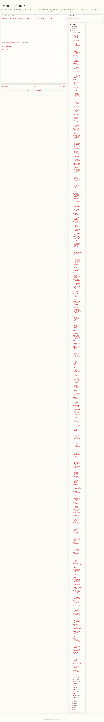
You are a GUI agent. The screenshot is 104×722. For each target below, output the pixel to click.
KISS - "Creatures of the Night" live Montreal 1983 (77, 620)
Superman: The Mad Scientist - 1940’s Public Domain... (77, 538)
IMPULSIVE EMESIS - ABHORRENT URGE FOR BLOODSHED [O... (76, 95)
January (75, 697)
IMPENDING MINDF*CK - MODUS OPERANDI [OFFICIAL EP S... (76, 385)
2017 (73, 707)
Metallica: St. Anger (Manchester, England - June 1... (77, 487)
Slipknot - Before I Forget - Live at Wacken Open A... (76, 348)
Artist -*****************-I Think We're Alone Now (77, 548)
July (74, 685)
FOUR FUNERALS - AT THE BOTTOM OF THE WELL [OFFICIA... (76, 103)
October (75, 679)
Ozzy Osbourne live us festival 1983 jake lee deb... (76, 581)
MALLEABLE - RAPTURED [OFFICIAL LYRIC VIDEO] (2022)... (76, 159)
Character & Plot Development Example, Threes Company (76, 659)
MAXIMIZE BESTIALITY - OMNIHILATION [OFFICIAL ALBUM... (76, 673)
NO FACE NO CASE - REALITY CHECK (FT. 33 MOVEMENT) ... (76, 363)
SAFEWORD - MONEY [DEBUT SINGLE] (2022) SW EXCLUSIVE (76, 267)
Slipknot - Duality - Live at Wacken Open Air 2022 (76, 342)
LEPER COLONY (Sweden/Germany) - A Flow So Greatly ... (77, 165)
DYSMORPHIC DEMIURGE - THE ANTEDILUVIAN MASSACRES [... (76, 187)
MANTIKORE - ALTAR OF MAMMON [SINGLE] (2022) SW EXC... (76, 151)
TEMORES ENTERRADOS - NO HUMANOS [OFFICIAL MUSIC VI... (76, 216)
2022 (73, 30)
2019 (73, 703)
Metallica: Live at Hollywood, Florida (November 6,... (76, 634)
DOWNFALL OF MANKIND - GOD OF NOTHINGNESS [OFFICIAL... (77, 51)
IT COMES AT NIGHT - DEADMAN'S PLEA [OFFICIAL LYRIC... (76, 372)
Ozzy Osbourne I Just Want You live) (76, 576)
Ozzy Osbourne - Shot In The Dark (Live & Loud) (76, 571)
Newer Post (5, 86)
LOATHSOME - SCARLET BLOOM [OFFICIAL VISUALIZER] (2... (76, 43)
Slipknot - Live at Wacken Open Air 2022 (76, 332)
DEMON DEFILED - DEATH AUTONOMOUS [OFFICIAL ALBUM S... (76, 123)
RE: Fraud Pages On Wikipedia (76, 650)
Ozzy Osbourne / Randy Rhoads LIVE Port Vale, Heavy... (77, 586)
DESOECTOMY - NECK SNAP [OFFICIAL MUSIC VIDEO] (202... (77, 172)
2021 (73, 699)
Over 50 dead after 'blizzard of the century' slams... (76, 463)
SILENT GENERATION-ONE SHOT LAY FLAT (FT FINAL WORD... (76, 82)
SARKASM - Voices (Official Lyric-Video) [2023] (76, 195)
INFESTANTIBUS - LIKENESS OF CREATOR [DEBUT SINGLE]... (77, 201)
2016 (73, 709)
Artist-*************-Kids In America (76, 559)
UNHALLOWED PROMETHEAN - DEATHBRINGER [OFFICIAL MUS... (76, 74)
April (74, 691)
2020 (73, 701)
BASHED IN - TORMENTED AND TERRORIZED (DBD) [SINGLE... (76, 208)
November (75, 677)
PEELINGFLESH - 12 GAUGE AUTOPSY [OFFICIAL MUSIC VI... (76, 138)
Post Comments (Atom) (37, 90)
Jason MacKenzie (76, 18)
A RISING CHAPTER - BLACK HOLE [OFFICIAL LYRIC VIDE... (76, 110)
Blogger (59, 719)
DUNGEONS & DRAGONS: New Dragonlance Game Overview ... (76, 479)
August (74, 683)
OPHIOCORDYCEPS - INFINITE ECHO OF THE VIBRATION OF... (77, 179)
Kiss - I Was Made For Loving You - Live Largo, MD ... (77, 627)
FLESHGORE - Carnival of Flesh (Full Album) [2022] (76, 407)
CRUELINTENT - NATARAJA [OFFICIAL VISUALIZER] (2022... (76, 232)
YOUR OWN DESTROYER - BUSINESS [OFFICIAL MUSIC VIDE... (77, 452)
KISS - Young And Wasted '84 (76, 610)
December (75, 32)
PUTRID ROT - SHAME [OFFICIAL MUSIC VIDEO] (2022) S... (76, 430)
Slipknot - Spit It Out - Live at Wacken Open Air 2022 (76, 337)
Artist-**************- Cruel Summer (76, 544)
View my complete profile (75, 20)
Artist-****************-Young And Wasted (76, 602)
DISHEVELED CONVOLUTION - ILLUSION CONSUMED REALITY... (77, 260)
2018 (73, 705)
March (74, 693)
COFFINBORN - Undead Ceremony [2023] (76, 116)
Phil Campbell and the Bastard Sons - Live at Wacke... (77, 326)
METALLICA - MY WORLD (77, 510)
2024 (73, 26)
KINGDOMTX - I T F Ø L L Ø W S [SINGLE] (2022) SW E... (76, 238)
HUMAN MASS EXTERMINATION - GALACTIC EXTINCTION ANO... (77, 355)
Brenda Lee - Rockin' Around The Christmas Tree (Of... (77, 565)
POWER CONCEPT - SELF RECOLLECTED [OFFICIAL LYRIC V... (77, 414)
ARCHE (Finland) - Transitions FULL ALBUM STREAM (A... (77, 379)
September (75, 681)
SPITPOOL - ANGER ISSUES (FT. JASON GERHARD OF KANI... (77, 296)
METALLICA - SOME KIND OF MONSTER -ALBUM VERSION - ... (77, 505)
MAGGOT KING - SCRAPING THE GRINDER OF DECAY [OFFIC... (77, 304)
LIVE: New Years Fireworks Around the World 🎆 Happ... (76, 36)
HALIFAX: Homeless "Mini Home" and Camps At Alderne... (76, 641)
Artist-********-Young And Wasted (76, 524)
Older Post (63, 86)
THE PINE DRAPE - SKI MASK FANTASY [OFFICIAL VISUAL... (76, 400)
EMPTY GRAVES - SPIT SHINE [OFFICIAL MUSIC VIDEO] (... (77, 666)
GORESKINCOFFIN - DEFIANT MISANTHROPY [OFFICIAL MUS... (77, 312)
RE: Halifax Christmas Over (75, 534)
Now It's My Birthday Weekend (75, 458)
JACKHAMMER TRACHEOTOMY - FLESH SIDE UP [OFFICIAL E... (76, 144)
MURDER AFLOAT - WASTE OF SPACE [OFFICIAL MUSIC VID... (76, 58)
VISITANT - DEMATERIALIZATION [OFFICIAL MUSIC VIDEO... (76, 66)
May (74, 689)
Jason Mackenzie (13, 6)
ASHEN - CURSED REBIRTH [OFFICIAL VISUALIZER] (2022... (76, 445)
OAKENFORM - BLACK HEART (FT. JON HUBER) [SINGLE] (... (76, 438)
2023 (73, 28)
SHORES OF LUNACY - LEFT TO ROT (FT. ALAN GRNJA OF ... (76, 131)
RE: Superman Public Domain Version (76, 646)
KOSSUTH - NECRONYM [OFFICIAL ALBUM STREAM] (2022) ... (76, 224)
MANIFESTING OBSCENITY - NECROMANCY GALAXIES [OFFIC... (76, 282)
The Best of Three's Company (75, 654)
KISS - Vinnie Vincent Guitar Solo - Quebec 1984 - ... (76, 615)
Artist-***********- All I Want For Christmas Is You (76, 528)
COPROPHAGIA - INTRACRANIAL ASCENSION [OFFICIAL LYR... (77, 253)
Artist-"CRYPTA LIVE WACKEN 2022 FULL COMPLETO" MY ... (77, 472)
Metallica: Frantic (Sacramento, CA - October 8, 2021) (76, 498)
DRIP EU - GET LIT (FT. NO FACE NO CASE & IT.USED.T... (76, 289)
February (75, 695)
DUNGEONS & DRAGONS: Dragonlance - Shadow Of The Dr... (76, 518)
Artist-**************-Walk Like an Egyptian (76, 554)
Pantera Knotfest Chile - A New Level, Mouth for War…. (76, 592)
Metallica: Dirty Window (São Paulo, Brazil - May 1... (76, 493)
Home (34, 86)
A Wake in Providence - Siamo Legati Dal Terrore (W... (76, 393)
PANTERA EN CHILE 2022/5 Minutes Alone (76, 597)
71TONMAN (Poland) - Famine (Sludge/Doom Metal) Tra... (76, 275)
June (74, 687)
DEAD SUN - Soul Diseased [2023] (76, 89)
